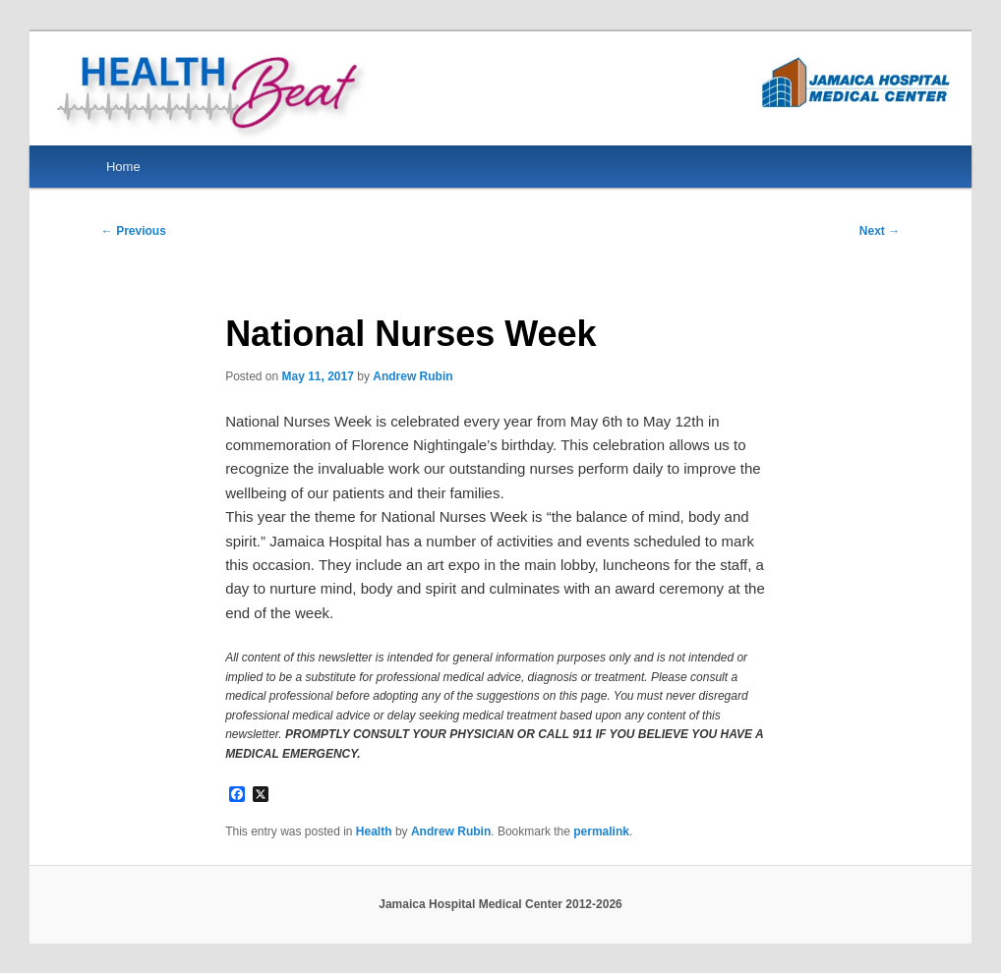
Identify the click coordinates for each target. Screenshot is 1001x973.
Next (879, 231)
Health (374, 831)
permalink (601, 831)
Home (123, 166)
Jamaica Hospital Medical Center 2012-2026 (500, 904)
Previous (133, 231)
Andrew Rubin (412, 376)
